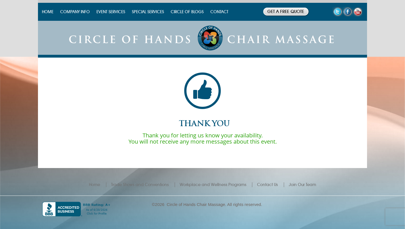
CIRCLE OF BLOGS (187, 11)
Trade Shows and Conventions (140, 184)
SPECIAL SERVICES (148, 11)
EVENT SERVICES (110, 11)
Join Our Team (302, 184)
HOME (47, 11)
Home (94, 184)
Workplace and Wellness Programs (213, 184)
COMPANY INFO (75, 11)
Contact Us (267, 184)
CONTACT (219, 11)
